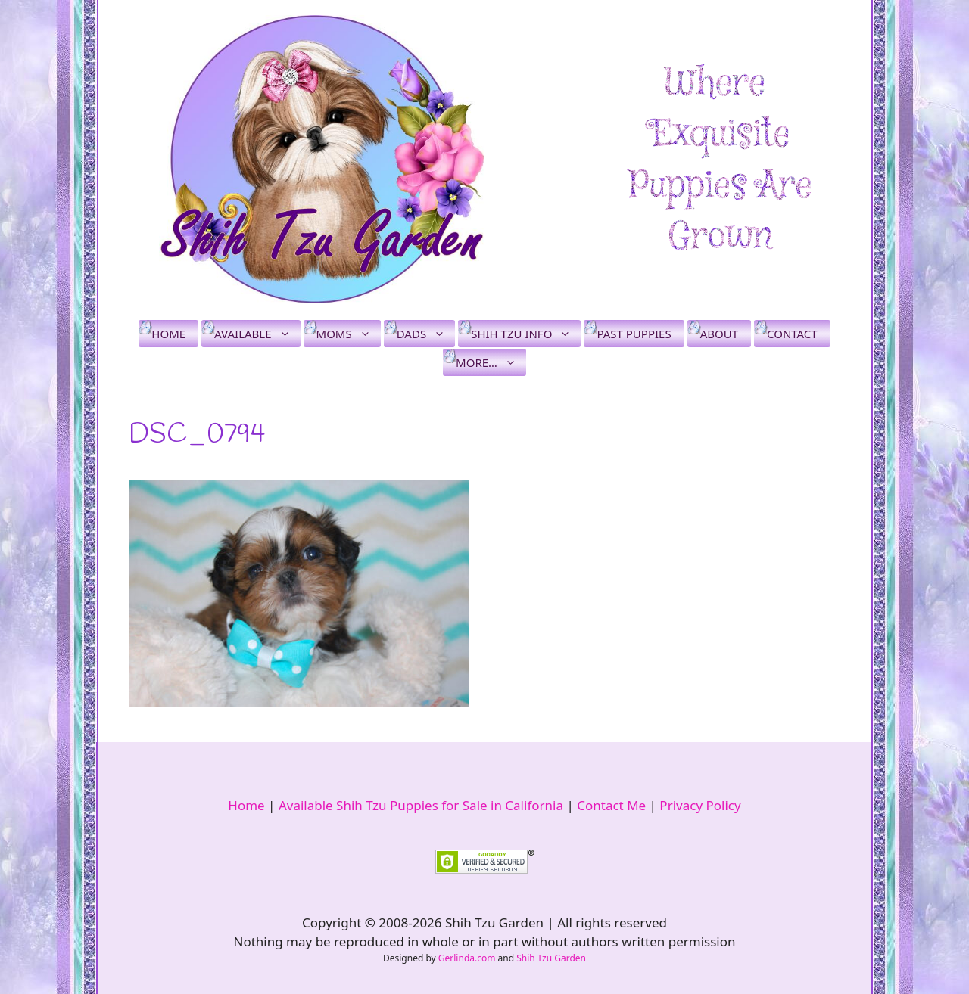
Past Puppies (634, 333)
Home (168, 333)
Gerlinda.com (467, 958)
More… (491, 362)
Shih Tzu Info (526, 333)
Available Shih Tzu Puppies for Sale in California (421, 805)
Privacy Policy (699, 805)
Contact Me (611, 805)
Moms (348, 333)
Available (257, 333)
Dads (426, 333)
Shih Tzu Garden (551, 958)
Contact (792, 333)
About (719, 333)
